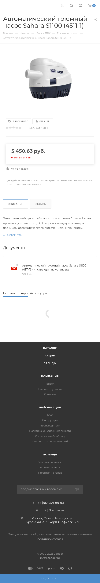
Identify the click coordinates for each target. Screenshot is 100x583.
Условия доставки (50, 462)
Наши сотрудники (50, 388)
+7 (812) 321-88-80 (51, 502)
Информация (50, 407)
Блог (50, 414)
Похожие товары (15, 293)
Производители (50, 425)
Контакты (50, 394)
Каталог (50, 347)
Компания (50, 376)
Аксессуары (38, 293)
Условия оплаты (50, 467)
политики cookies (50, 539)
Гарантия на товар (50, 472)
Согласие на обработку (50, 436)
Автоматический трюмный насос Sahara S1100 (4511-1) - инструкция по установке (54, 267)
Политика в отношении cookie (50, 441)
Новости (50, 383)
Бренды (50, 363)
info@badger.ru (53, 510)
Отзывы (41, 204)
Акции (50, 355)
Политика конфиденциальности (50, 430)
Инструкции (50, 420)
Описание (15, 204)
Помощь (50, 454)
